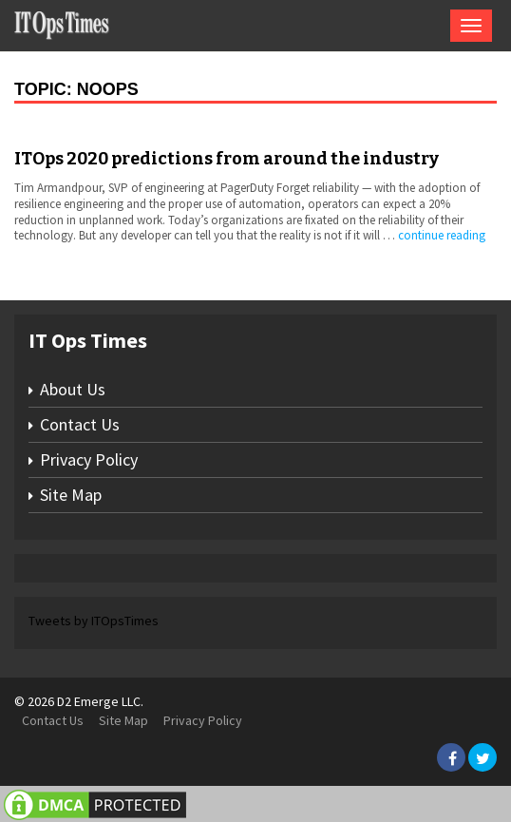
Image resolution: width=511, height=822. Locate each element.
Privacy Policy (89, 459)
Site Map (71, 495)
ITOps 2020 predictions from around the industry (226, 158)
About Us (72, 389)
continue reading (441, 235)
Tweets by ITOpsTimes (93, 620)
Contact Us (80, 424)
